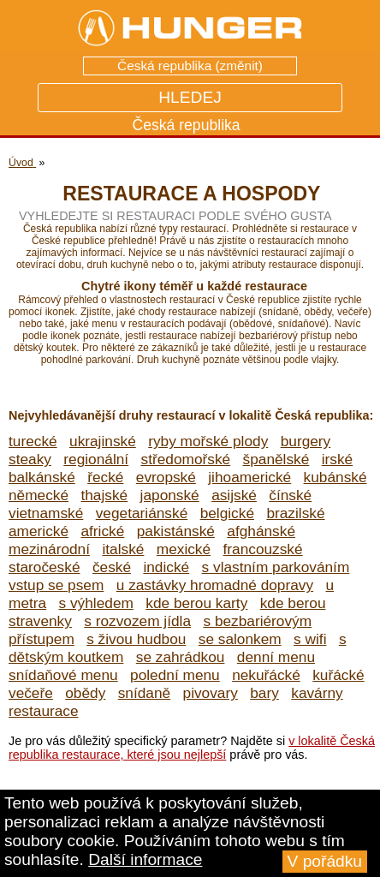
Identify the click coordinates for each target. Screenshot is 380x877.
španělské (276, 459)
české (111, 567)
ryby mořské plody (208, 441)
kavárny (316, 692)
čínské (290, 495)
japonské (169, 495)
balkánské (42, 477)
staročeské (44, 567)
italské (123, 549)
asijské (234, 495)
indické (166, 567)
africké (102, 531)
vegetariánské (142, 513)
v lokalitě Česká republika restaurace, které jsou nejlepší (192, 747)
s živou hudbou (136, 638)
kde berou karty (196, 603)
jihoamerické (249, 477)
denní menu (276, 656)
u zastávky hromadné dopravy (214, 585)
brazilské (295, 513)
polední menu (175, 674)
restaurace (44, 710)
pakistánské (176, 531)
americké (38, 531)
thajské (104, 495)
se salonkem (240, 638)
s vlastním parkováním (276, 567)
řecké (105, 477)
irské (337, 459)
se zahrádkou (180, 656)
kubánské (335, 477)
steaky (30, 459)
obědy (85, 692)
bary (264, 692)
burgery (306, 441)
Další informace (145, 859)
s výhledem (96, 603)
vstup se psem (56, 585)
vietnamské (46, 513)
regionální (95, 459)
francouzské (263, 549)
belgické (227, 513)
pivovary (210, 692)
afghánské (261, 531)
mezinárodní (49, 549)
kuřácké (338, 674)
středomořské (186, 459)
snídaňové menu (63, 674)
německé (38, 495)
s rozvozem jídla (137, 620)
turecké (33, 441)
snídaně (144, 692)
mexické (184, 549)
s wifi (310, 638)
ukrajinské (102, 441)
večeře (31, 692)
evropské (166, 477)
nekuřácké (266, 674)
